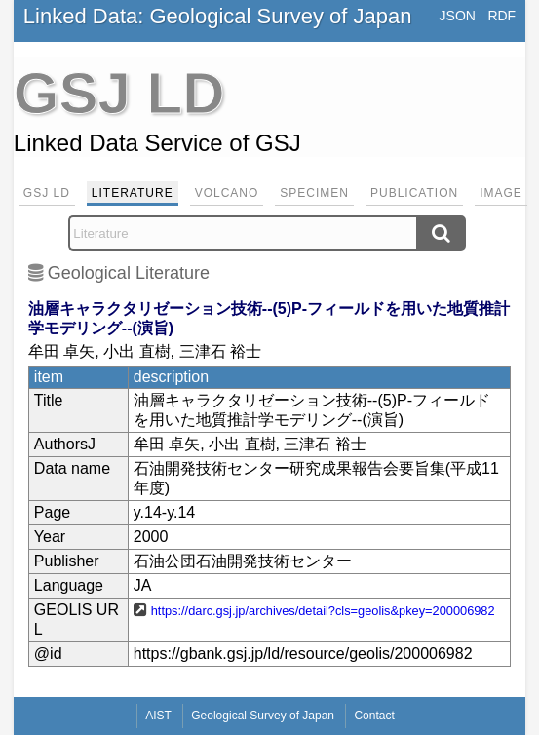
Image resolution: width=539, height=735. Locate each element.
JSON (458, 15)
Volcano (227, 193)
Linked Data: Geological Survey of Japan (217, 16)
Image (501, 193)
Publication (414, 193)
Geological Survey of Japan (262, 715)
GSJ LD (46, 193)
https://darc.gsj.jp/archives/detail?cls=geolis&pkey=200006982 (323, 610)
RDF (501, 15)
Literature (132, 193)
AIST (158, 715)
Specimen (314, 193)
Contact (374, 715)
